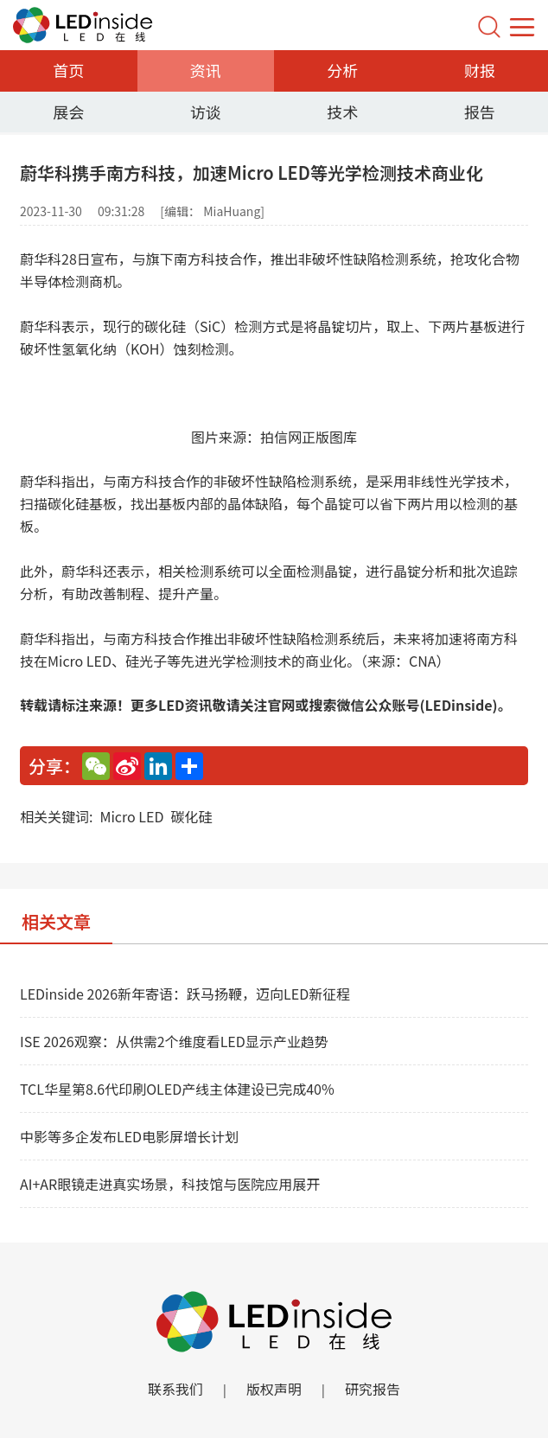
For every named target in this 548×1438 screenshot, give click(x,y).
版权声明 (274, 1388)
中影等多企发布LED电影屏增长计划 (129, 1136)
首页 (68, 70)
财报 (479, 70)
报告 (479, 111)
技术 (342, 111)
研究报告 (372, 1388)
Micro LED (131, 816)
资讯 (205, 70)
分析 (342, 70)
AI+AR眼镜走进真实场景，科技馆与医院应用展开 (170, 1183)
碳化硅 (191, 816)
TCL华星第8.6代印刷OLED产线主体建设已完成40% (177, 1088)
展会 (68, 111)
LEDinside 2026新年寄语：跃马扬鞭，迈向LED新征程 (185, 993)
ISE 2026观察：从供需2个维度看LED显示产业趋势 (174, 1041)
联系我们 (175, 1388)
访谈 (205, 111)
